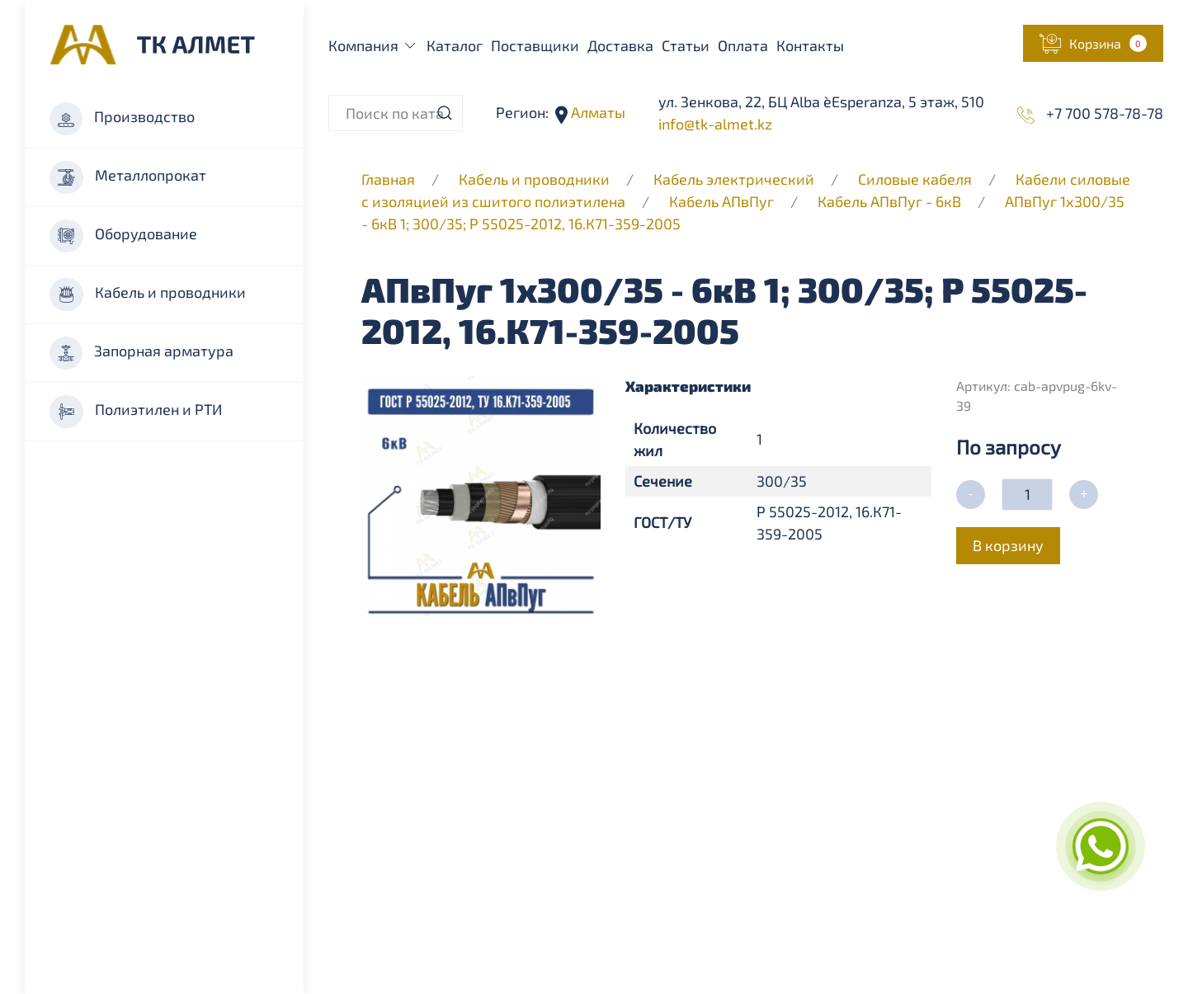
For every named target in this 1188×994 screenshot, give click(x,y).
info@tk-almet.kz (715, 124)
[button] (1093, 43)
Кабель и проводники (148, 294)
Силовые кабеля (916, 179)
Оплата (743, 45)
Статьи (686, 45)
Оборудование (123, 235)
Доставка (620, 45)
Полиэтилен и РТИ (136, 411)
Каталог (455, 45)
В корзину (1008, 545)
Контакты (810, 45)
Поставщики (535, 45)
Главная (388, 179)
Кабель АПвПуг (721, 201)
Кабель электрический (733, 179)
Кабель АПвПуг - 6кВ (889, 201)
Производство (122, 118)
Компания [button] (373, 45)
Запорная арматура (141, 353)
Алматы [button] (596, 112)
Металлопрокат (128, 177)
